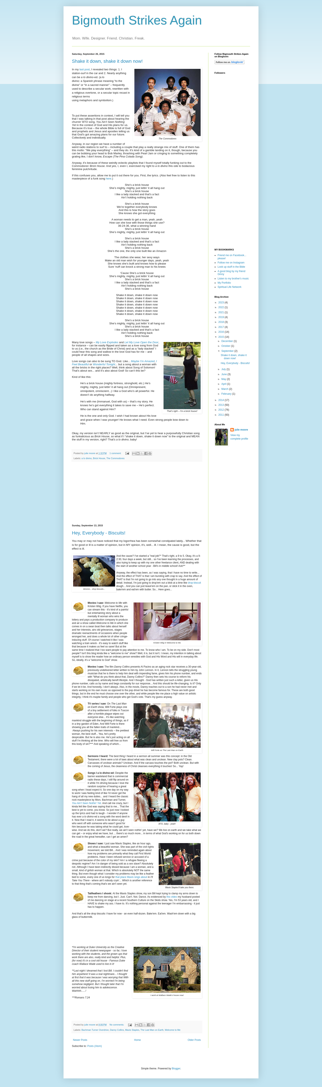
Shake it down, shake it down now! (107, 61)
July (224, 369)
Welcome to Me (172, 1030)
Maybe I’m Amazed (143, 361)
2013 (221, 404)
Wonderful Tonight (104, 364)
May (224, 379)
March (225, 389)
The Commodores (115, 458)
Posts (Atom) (94, 1046)
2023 (221, 302)
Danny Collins (117, 1030)
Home (137, 1040)
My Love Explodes (107, 342)
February (226, 393)
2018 (221, 322)
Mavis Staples (132, 1030)
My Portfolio (224, 282)
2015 (221, 336)
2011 (221, 414)
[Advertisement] (136, 493)
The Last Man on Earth (152, 1030)
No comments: (117, 1024)
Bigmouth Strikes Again (137, 20)
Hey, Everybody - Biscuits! (98, 533)
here (108, 178)
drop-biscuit (194, 582)
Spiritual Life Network (229, 287)
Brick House (99, 458)
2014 (221, 400)
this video (171, 896)
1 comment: (115, 453)
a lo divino (87, 458)
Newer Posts (80, 1040)
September (227, 351)
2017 (221, 327)
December (227, 341)
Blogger (176, 1068)
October (226, 345)
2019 (221, 317)
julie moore (241, 429)
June (224, 374)
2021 (221, 312)
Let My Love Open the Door (141, 342)
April (224, 383)
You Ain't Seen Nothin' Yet (86, 803)
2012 (221, 409)
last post (84, 69)
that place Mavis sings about (131, 877)
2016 (221, 331)
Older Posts (194, 1040)
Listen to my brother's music (233, 278)
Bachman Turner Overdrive (95, 1030)
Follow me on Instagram (231, 262)
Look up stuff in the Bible (231, 266)
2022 (221, 307)
